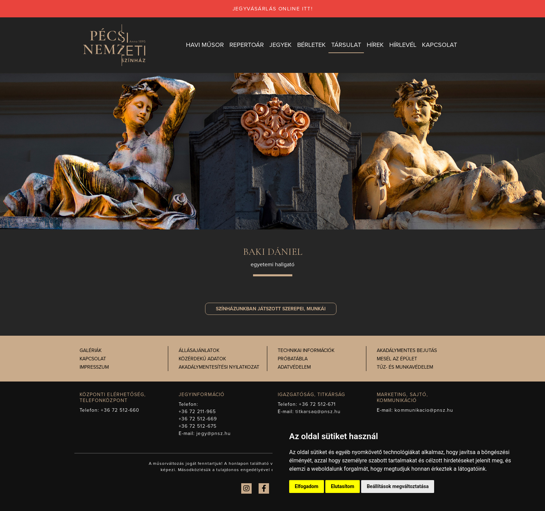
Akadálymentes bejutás (407, 350)
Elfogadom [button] (306, 486)
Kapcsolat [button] (439, 45)
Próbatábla (293, 359)
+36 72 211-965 (197, 411)
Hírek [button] (375, 45)
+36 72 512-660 (120, 410)
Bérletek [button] (311, 45)
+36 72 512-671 (317, 404)
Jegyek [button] (280, 45)
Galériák (90, 350)
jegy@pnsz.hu (213, 433)
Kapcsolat (93, 359)
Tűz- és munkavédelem (405, 367)
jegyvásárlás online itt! (273, 9)
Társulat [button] (346, 45)
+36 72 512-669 (198, 419)
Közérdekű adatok (202, 359)
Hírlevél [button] (402, 45)
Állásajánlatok (199, 350)
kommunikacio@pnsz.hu (423, 410)
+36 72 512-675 (198, 426)
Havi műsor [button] (205, 45)
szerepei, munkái (271, 309)
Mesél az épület (397, 359)
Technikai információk (306, 350)
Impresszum (94, 367)
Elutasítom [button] (342, 486)
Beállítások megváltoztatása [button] (398, 486)
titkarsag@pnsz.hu (318, 411)
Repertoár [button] (246, 45)
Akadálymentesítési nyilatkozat (219, 367)
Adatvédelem (294, 367)
